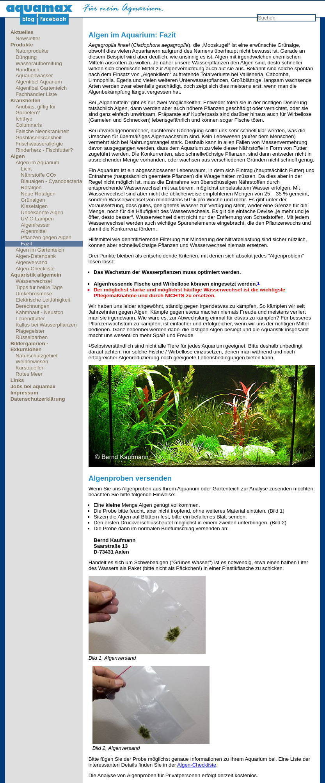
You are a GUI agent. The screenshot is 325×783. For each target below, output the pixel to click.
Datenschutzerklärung (38, 399)
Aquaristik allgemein (36, 275)
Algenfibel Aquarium (39, 82)
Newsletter (28, 38)
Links (17, 380)
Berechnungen (33, 306)
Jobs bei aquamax (33, 386)
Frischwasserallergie (39, 144)
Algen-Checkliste (35, 269)
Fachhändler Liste (36, 94)
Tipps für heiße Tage (39, 287)
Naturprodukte (32, 51)
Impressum (24, 393)
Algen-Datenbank (36, 256)
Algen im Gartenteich (40, 250)
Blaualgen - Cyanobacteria (51, 181)
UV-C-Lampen (37, 219)
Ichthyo (24, 119)
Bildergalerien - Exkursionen (29, 346)
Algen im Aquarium (37, 162)
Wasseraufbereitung (39, 63)
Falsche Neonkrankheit (42, 131)
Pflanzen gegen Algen (46, 237)
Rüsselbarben (32, 337)
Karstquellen (30, 368)
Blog (28, 19)
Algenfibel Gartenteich (41, 88)
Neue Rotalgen (38, 194)
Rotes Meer (29, 374)
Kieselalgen (34, 206)
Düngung (26, 57)
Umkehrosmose (34, 294)
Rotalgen (31, 187)
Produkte (22, 45)
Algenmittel (33, 231)
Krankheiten (26, 100)
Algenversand (32, 262)
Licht (26, 169)
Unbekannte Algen (42, 212)
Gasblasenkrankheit (39, 137)
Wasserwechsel (34, 281)
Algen (18, 156)
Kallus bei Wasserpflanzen (46, 325)
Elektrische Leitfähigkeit (43, 300)
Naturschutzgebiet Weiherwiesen (36, 358)
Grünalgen (33, 200)
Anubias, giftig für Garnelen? (36, 109)
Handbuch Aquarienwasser (34, 72)
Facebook (53, 19)
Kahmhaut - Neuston (39, 312)
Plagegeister (30, 331)
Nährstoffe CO (38, 175)
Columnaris (29, 125)
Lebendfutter (30, 318)
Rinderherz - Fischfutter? (44, 150)
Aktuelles (22, 32)
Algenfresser (35, 225)
